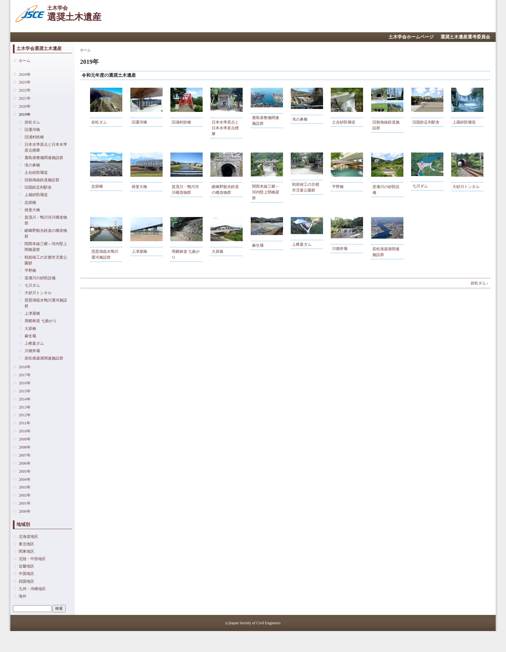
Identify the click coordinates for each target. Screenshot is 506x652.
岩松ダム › (479, 283)
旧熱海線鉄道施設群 (42, 180)
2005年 (24, 471)
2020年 (24, 106)
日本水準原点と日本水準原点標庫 (46, 147)
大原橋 (30, 328)
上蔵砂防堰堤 (36, 195)
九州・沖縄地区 (32, 589)
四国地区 (26, 581)
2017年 (24, 375)
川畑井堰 (32, 351)
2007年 (24, 455)
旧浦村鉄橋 (34, 137)
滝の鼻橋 (32, 165)
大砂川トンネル (38, 293)
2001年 (24, 503)
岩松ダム (32, 122)
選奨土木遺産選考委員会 (465, 37)
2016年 (24, 383)
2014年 (24, 399)
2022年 (24, 90)
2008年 (24, 447)
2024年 (24, 74)
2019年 (24, 114)
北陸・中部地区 (32, 559)
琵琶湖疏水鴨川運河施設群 (46, 303)
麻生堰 (30, 336)
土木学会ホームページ (411, 37)
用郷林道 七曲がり (40, 321)
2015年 (24, 391)
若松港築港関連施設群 (44, 358)
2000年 (24, 511)
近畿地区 (26, 566)
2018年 (24, 367)
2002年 (24, 495)
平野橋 (30, 270)
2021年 (24, 98)
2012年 (24, 415)
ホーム (24, 60)
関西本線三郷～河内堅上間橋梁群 (46, 247)
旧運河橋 (32, 129)
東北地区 (26, 544)
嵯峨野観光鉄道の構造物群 (46, 233)
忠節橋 (30, 202)
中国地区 (26, 573)
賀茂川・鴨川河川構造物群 (46, 220)
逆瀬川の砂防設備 (40, 278)
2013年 (24, 407)
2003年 (24, 487)
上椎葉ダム (34, 343)
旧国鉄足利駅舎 (38, 187)
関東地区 (26, 551)
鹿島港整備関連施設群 (44, 157)
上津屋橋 (32, 313)
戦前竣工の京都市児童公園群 (46, 260)
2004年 (24, 479)
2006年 (24, 463)
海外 (22, 596)
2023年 (24, 82)
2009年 (24, 439)
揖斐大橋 (32, 210)
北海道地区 (28, 536)
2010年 (24, 431)
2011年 (24, 423)
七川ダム (32, 285)
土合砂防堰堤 (36, 172)
